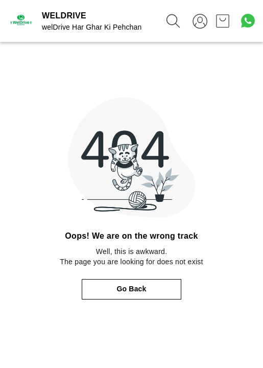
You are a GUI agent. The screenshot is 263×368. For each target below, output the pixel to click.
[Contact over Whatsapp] (248, 21)
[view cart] (222, 21)
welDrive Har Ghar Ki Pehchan (91, 27)
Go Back (132, 289)
